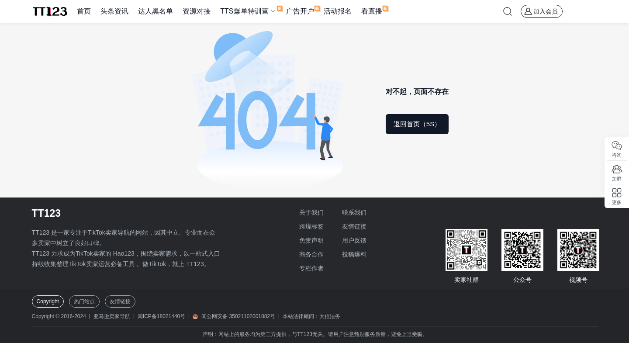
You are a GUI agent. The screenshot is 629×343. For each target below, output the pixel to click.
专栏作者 (311, 268)
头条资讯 (114, 11)
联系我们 (354, 212)
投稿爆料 (354, 254)
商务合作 (311, 254)
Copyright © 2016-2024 (59, 316)
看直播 (371, 11)
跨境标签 (311, 226)
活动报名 (338, 11)
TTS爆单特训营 (244, 11)
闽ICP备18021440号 (161, 316)
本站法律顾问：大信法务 (311, 316)
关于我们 (311, 212)
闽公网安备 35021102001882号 (238, 316)
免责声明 (311, 240)
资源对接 (197, 11)
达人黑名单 (155, 11)
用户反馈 (354, 240)
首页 (84, 11)
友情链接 (354, 226)
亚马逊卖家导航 (111, 316)
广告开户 (300, 11)
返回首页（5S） (417, 124)
